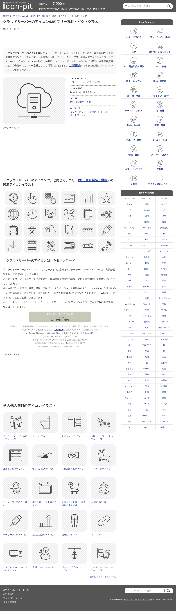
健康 (147, 298)
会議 (129, 421)
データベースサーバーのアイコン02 (103, 569)
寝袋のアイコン (69, 534)
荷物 (147, 357)
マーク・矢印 (159, 66)
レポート (129, 269)
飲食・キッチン (133, 81)
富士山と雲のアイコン (43, 469)
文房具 (147, 269)
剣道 (147, 239)
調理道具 (164, 228)
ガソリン (164, 421)
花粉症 (129, 245)
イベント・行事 (159, 140)
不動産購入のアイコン (72, 469)
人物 (134, 52)
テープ (164, 404)
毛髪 (164, 369)
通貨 (164, 392)
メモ (164, 216)
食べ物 (147, 210)
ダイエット (146, 421)
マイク (147, 404)
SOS (129, 380)
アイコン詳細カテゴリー (160, 184)
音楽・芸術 (133, 154)
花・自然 (160, 110)
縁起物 (164, 275)
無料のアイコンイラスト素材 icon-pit (138, 599)
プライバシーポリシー (14, 598)
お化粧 (147, 222)
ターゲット (164, 251)
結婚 (129, 416)
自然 (147, 275)
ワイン (147, 292)
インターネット (78, 112)
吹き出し (129, 369)
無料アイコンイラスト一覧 (16, 589)
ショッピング (129, 198)
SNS (147, 386)
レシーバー (129, 322)
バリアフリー (146, 245)
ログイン (164, 322)
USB (129, 281)
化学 (147, 380)
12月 (129, 210)
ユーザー (129, 263)
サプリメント (129, 310)
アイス (164, 310)
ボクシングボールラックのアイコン (74, 569)
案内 (164, 333)
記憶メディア (164, 327)
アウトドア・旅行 (160, 96)
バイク (147, 427)
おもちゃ (164, 245)
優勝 (164, 222)
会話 (129, 234)
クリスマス (146, 333)
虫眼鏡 (164, 386)
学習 (147, 310)
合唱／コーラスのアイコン (44, 569)
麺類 (147, 374)
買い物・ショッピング (160, 52)
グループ (147, 286)
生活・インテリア (133, 169)
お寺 (129, 404)
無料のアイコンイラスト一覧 (103, 577)
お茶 (164, 357)
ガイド (147, 398)
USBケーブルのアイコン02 (15, 536)
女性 (147, 327)
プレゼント (129, 398)
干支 (147, 234)
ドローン (129, 257)
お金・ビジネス (133, 37)
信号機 (147, 257)
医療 (129, 410)
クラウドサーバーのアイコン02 (60, 314)
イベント (164, 269)
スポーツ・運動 (133, 140)
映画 (147, 392)
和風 (129, 216)
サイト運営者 (9, 602)
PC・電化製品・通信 (46, 16)
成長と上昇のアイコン (43, 534)
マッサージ (146, 369)
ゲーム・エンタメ (133, 110)
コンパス (129, 339)
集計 (164, 374)
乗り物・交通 (133, 96)
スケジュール (129, 333)
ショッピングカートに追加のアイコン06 (74, 503)
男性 (164, 263)
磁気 (164, 398)
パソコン (92, 112)
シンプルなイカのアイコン (15, 503)
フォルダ (147, 251)
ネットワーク (76, 115)
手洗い (147, 410)
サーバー (104, 112)
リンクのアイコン (99, 534)
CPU (147, 216)
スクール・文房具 (160, 154)
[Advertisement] (59, 38)
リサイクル (146, 228)
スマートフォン (129, 386)
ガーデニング (146, 416)
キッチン (164, 210)
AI (129, 222)
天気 (129, 275)
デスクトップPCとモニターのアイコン (15, 569)
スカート (147, 304)
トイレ (129, 204)
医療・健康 (159, 125)
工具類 (160, 169)
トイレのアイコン (41, 436)
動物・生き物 (133, 125)
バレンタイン (129, 228)
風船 (129, 374)
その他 (134, 184)
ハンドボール (129, 304)
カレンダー (164, 204)
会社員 (147, 322)
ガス (129, 363)
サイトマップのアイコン (74, 436)
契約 (147, 351)
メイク (129, 286)
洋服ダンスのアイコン (14, 469)
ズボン (164, 239)
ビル (164, 416)
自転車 (164, 363)
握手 (164, 286)
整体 (164, 304)
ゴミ (129, 292)
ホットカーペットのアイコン (44, 503)
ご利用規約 (75, 65)
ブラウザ (164, 339)
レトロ (164, 198)
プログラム (146, 345)
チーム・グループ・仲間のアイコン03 (15, 438)
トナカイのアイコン (101, 469)
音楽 (129, 327)
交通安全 (164, 427)
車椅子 (129, 392)
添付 (147, 281)
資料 (147, 204)
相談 (164, 292)
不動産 (129, 357)
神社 (147, 339)
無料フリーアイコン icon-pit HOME (19, 16)
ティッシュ (146, 316)
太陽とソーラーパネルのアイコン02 (103, 438)
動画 (147, 263)
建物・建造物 (159, 81)
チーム (164, 410)
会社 (164, 257)
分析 (129, 316)
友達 (129, 351)
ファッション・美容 (160, 37)
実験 (164, 316)
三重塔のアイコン (99, 502)
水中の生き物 (164, 298)
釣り (129, 239)
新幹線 (164, 380)
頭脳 (164, 281)
